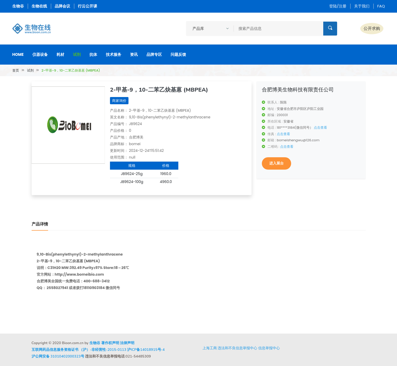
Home (18, 54)
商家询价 (119, 100)
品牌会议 (62, 6)
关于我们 (362, 6)
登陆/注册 (337, 6)
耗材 (60, 54)
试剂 (77, 54)
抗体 (93, 54)
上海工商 (209, 348)
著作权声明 (110, 343)
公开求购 (372, 28)
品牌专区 (154, 54)
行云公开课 (87, 6)
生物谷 (18, 6)
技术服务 (113, 54)
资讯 (134, 54)
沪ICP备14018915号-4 (146, 349)
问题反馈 (178, 54)
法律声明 (127, 343)
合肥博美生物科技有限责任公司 (298, 89)
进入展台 (276, 163)
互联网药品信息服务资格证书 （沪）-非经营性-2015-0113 (79, 349)
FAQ (381, 6)
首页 (15, 70)
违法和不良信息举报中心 (237, 348)
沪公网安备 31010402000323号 (58, 356)
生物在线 (39, 6)
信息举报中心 (269, 348)
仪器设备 (40, 54)
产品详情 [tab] (40, 224)
